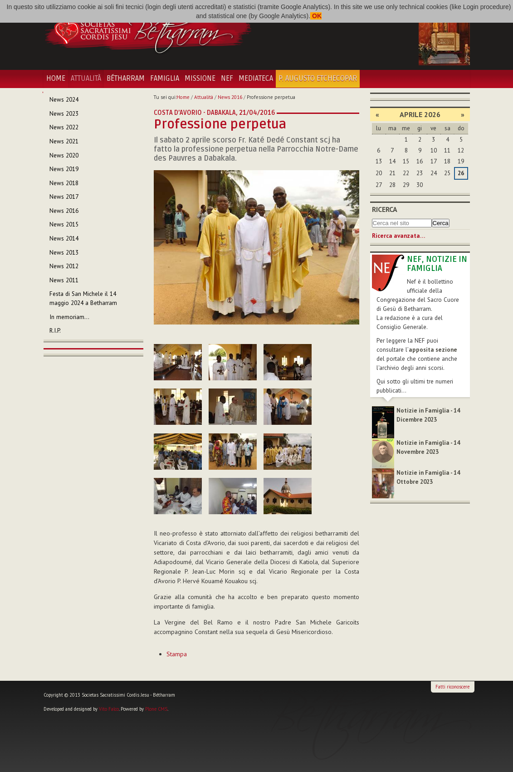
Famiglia (164, 78)
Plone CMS (156, 709)
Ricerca (384, 209)
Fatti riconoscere (452, 686)
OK (316, 16)
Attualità (86, 78)
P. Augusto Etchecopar (317, 78)
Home (55, 78)
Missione (200, 78)
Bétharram (126, 78)
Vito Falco (109, 709)
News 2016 (230, 97)
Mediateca (256, 78)
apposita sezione (433, 350)
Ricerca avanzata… (398, 236)
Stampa (176, 654)
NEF (227, 78)
